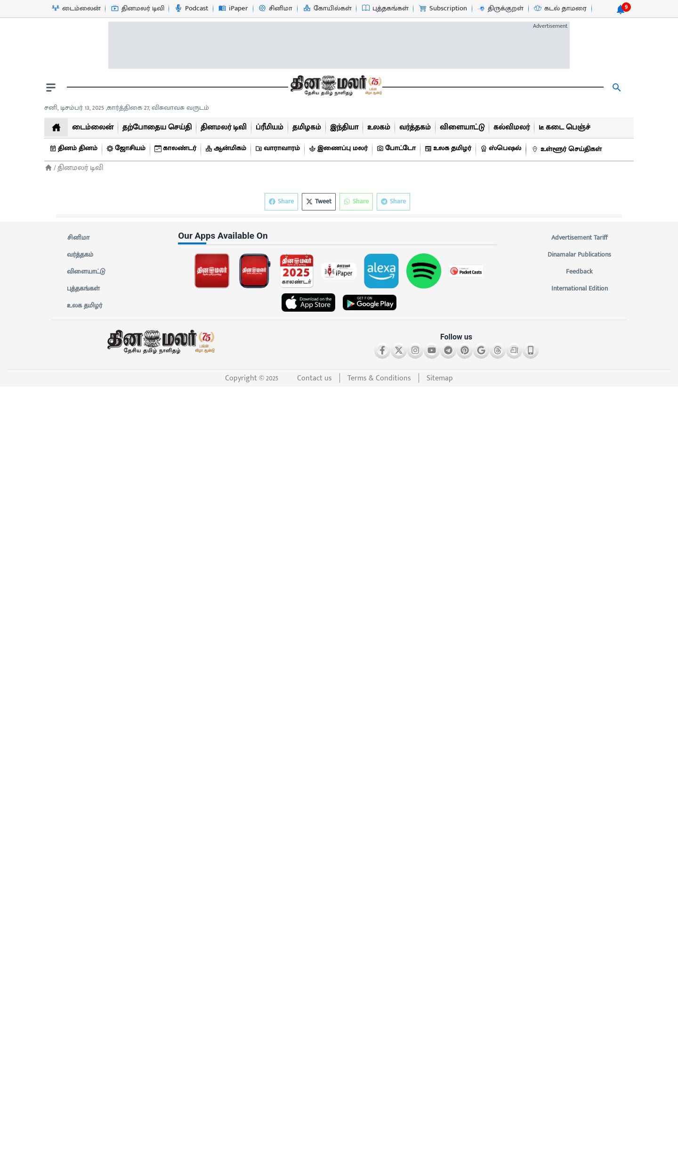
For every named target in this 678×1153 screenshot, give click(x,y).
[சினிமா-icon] (275, 8)
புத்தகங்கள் (83, 288)
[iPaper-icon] (233, 8)
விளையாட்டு (86, 271)
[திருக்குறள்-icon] (500, 8)
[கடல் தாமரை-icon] (560, 8)
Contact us (314, 378)
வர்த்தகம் (80, 254)
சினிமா (78, 237)
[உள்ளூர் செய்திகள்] (568, 149)
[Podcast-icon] (191, 8)
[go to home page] (335, 87)
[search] (616, 87)
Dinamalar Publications (579, 254)
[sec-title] (339, 236)
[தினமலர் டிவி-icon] (137, 8)
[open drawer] (51, 87)
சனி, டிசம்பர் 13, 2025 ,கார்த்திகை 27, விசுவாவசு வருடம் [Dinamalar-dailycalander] (126, 107)
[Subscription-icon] (442, 8)
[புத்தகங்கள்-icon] (385, 8)
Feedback (579, 271)
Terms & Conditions (379, 378)
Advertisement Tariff (579, 237)
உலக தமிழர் (84, 305)
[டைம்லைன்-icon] (76, 8)
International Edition (579, 288)
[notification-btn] (620, 9)
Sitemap (440, 378)
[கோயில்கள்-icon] (327, 8)
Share (393, 202)
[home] (56, 127)
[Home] (48, 167)
